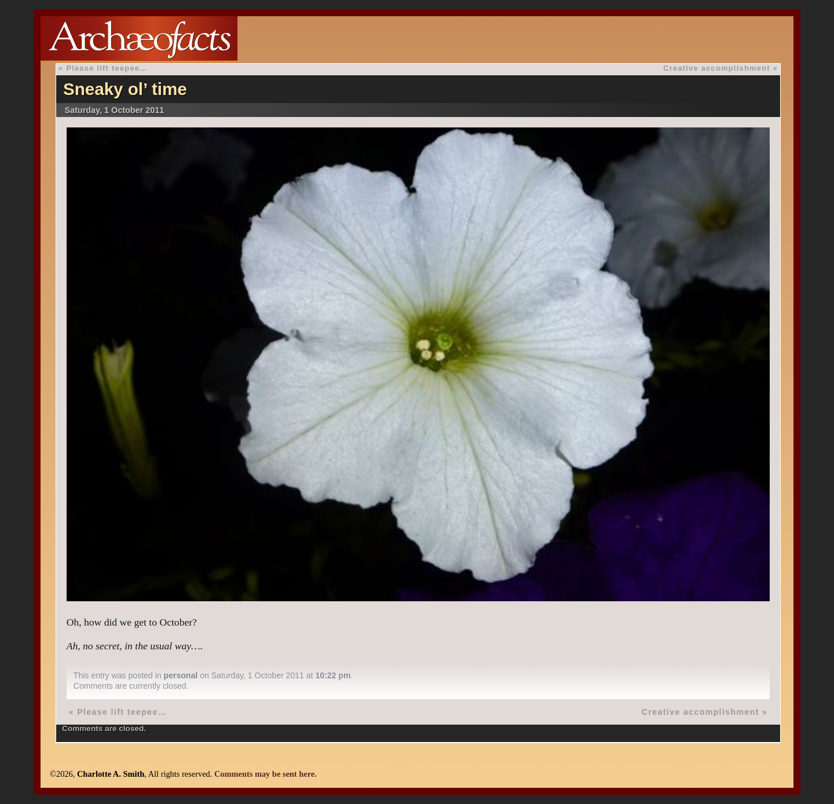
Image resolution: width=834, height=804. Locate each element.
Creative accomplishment (716, 68)
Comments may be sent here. (265, 774)
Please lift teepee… (107, 68)
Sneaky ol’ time (125, 88)
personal (181, 675)
